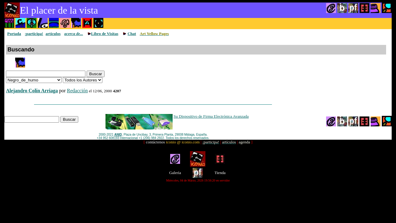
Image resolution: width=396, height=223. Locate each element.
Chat (131, 33)
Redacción (77, 90)
